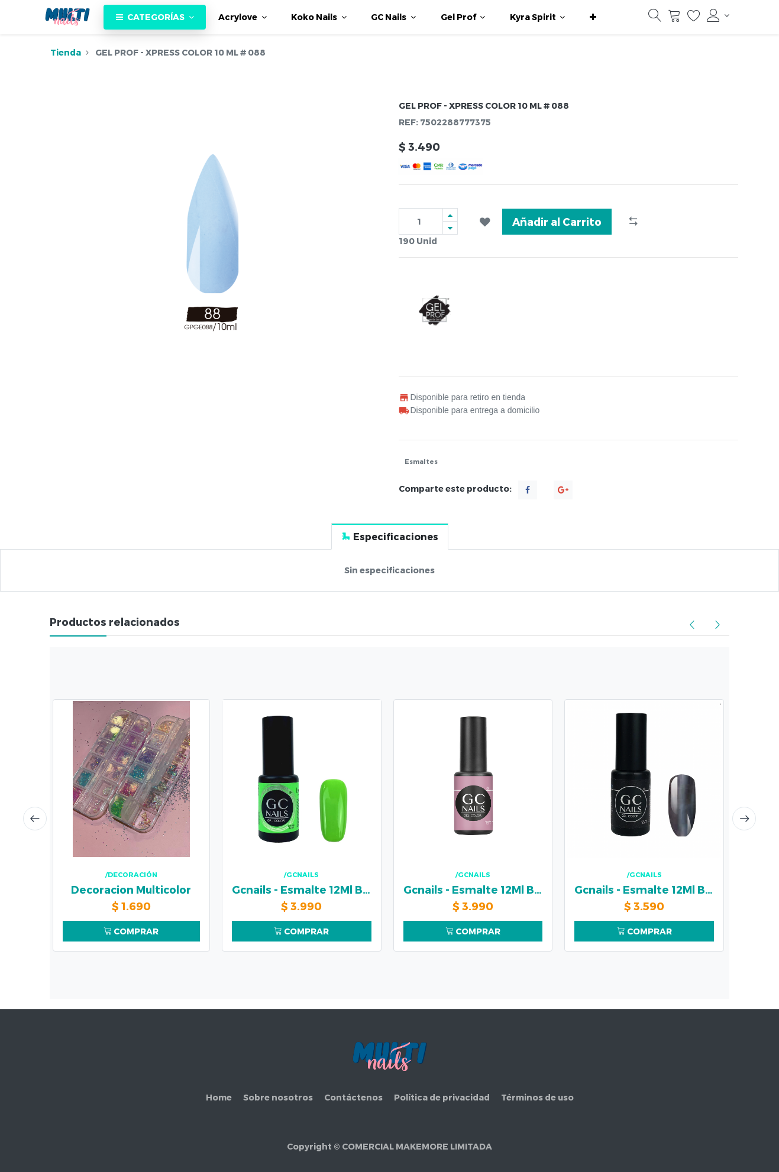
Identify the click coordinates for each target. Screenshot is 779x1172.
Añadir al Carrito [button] (557, 221)
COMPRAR (131, 931)
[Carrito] (674, 18)
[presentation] (35, 818)
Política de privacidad (442, 1097)
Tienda (65, 52)
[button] (593, 17)
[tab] (389, 536)
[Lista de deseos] (693, 18)
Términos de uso (537, 1097)
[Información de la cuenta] (718, 15)
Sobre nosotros (278, 1097)
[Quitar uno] (450, 228)
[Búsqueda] (654, 18)
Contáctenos (353, 1097)
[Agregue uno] (450, 215)
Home (219, 1097)
